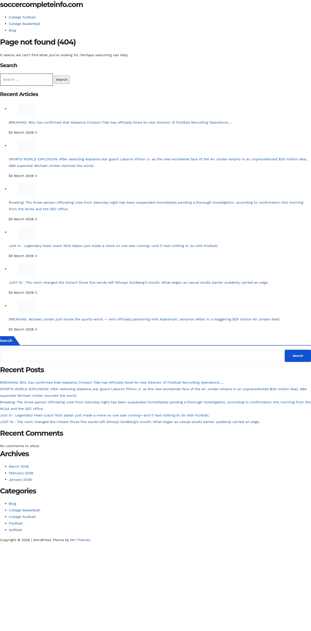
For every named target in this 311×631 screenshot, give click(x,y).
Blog (12, 30)
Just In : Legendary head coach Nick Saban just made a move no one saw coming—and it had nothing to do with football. (113, 246)
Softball (15, 530)
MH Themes (80, 540)
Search (298, 355)
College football (22, 17)
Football (16, 523)
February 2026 (21, 473)
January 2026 (20, 479)
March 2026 (19, 466)
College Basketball (24, 24)
